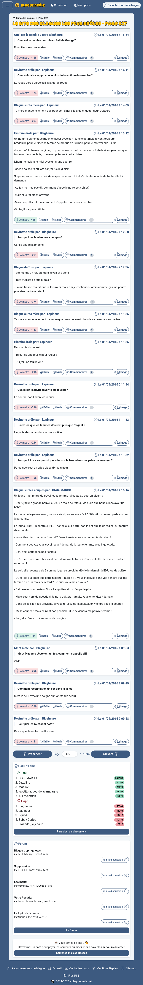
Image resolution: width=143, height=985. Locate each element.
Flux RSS (71, 975)
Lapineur (48, 70)
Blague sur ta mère (27, 105)
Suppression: (22, 866)
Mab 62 (24, 787)
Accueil (55, 968)
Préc (32, 754)
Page (56, 754)
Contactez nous (77, 968)
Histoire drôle (23, 133)
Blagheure (56, 35)
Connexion (63, 5)
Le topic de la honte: (27, 913)
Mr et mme (22, 648)
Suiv (110, 754)
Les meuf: (20, 882)
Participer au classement (71, 831)
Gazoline (24, 782)
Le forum (71, 930)
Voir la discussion (114, 859)
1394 (86, 754)
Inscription (86, 5)
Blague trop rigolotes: (28, 850)
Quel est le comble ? (28, 35)
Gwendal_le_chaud (31, 824)
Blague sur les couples (29, 490)
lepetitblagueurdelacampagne (38, 791)
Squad (23, 815)
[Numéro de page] (69, 754)
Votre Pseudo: (23, 897)
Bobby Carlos (27, 819)
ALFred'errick (27, 796)
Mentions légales (105, 968)
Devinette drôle (24, 70)
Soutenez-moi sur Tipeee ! (71, 952)
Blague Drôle (32, 5)
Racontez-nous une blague (26, 968)
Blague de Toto (24, 267)
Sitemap (128, 968)
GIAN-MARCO (61, 490)
